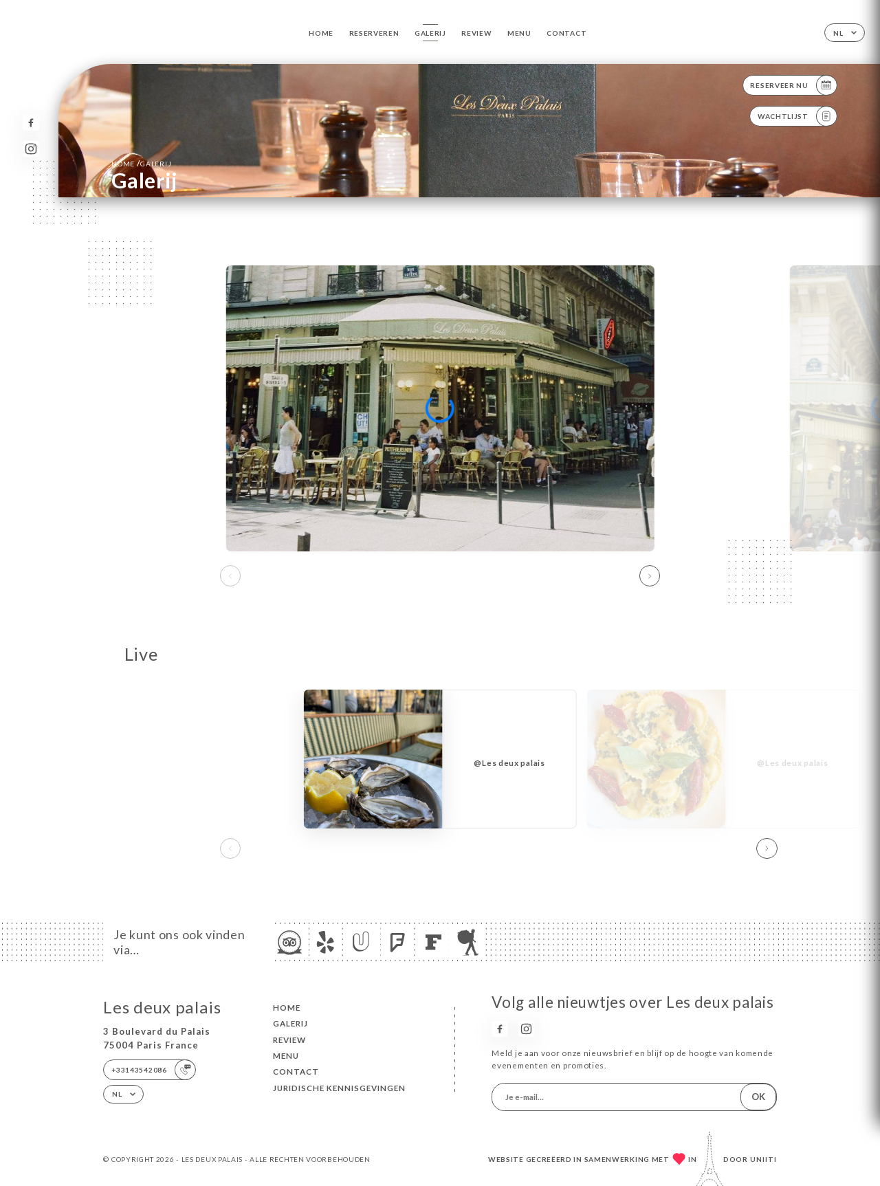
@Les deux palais (509, 762)
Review (476, 33)
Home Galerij (141, 163)
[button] (649, 576)
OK (758, 1096)
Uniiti (763, 1159)
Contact (566, 33)
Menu (519, 33)
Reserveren (374, 33)
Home (321, 33)
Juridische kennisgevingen (339, 1088)
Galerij (430, 33)
